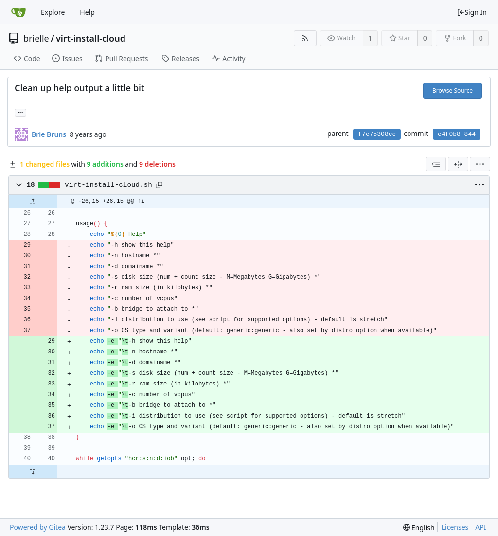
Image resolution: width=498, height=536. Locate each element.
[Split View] (458, 164)
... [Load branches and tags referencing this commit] (20, 112)
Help (87, 12)
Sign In (472, 12)
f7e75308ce (377, 134)
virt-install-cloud (90, 38)
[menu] (480, 164)
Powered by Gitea (38, 527)
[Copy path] (159, 185)
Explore (53, 12)
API (480, 527)
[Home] (18, 12)
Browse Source (452, 90)
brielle (36, 38)
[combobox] (436, 164)
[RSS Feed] (305, 38)
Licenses (455, 527)
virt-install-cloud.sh (108, 185)
